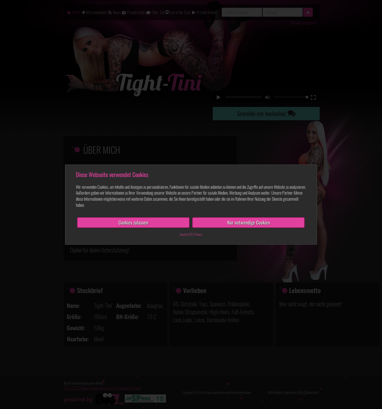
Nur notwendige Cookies (248, 222)
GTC (190, 234)
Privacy (198, 234)
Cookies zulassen (133, 222)
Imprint (183, 234)
